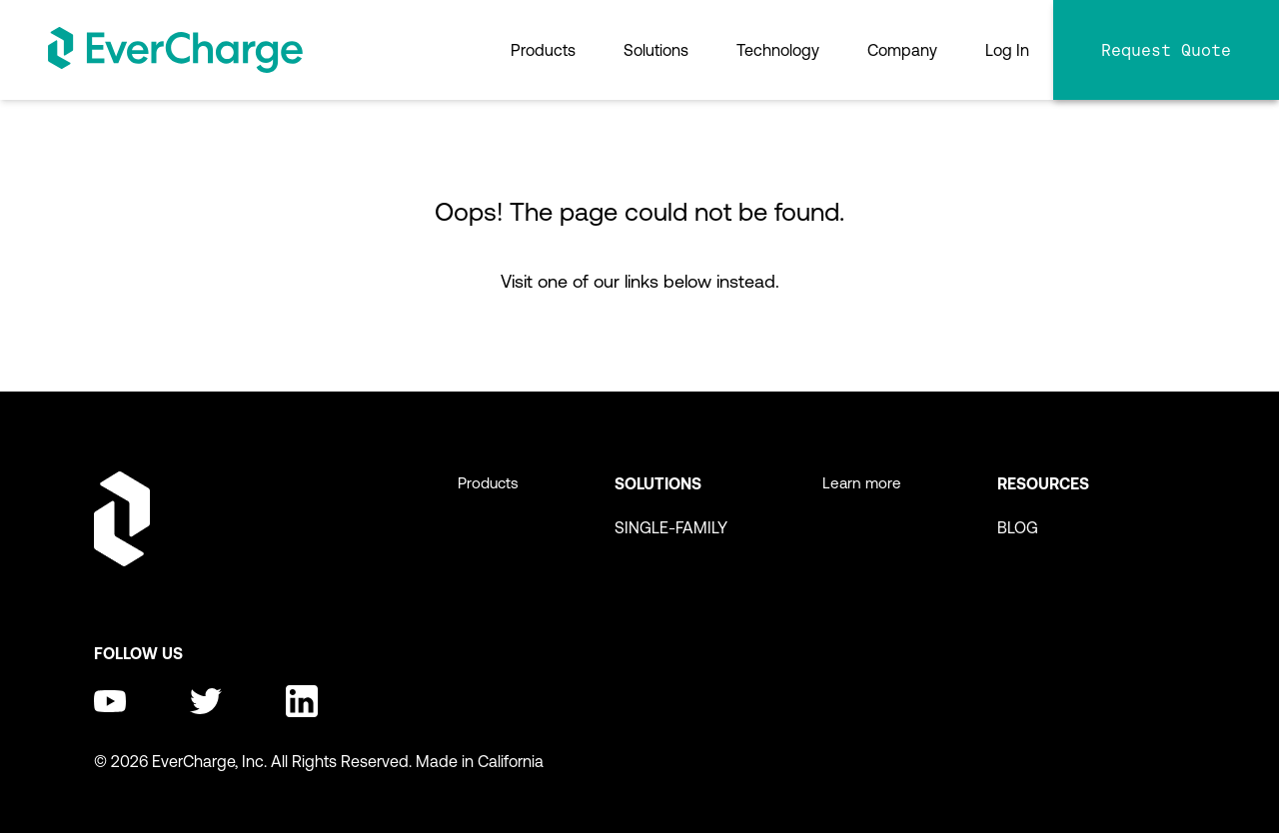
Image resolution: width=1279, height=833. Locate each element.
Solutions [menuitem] (656, 50)
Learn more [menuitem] (861, 482)
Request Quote (1166, 50)
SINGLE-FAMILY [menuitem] (671, 527)
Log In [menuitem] (1007, 50)
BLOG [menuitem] (1017, 527)
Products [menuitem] (543, 50)
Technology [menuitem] (777, 50)
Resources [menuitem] (1043, 483)
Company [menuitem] (902, 50)
